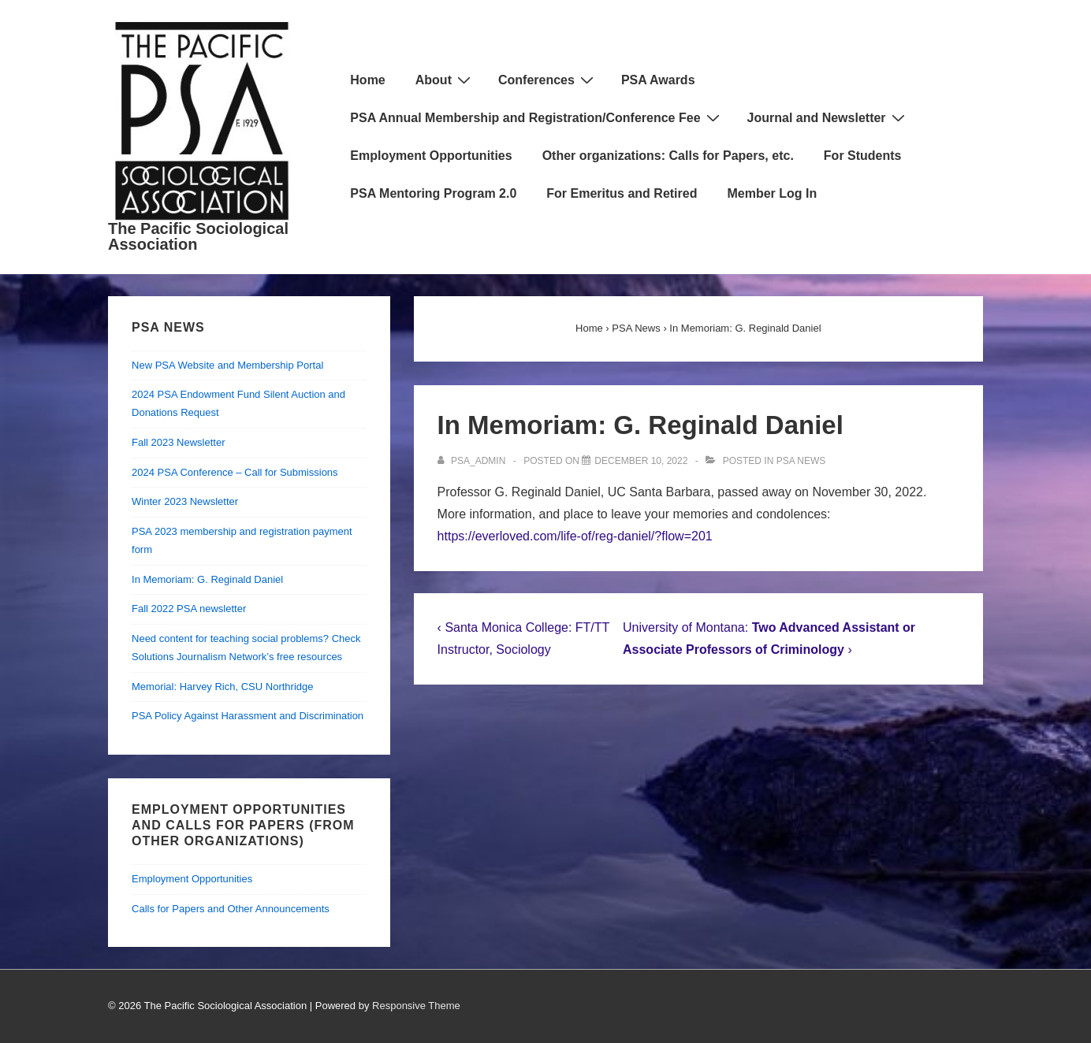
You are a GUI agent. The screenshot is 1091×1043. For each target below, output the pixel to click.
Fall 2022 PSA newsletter (189, 608)
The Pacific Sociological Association (198, 236)
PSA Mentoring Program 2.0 (433, 193)
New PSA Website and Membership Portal (227, 365)
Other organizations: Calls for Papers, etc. (668, 155)
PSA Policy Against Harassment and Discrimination (247, 716)
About (445, 80)
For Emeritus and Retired (621, 193)
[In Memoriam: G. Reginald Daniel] (640, 460)
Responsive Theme (416, 1005)
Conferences (548, 80)
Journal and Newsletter (828, 117)
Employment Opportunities (431, 155)
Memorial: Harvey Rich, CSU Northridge (222, 686)
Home (367, 80)
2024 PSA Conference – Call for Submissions (235, 472)
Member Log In (772, 193)
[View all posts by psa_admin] (473, 460)
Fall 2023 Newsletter (178, 442)
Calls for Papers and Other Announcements (231, 909)
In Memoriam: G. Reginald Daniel (207, 579)
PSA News (801, 460)
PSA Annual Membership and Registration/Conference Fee (536, 117)
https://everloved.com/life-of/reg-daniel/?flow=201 (575, 536)
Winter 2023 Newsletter (185, 501)
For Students (863, 155)
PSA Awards (658, 80)
